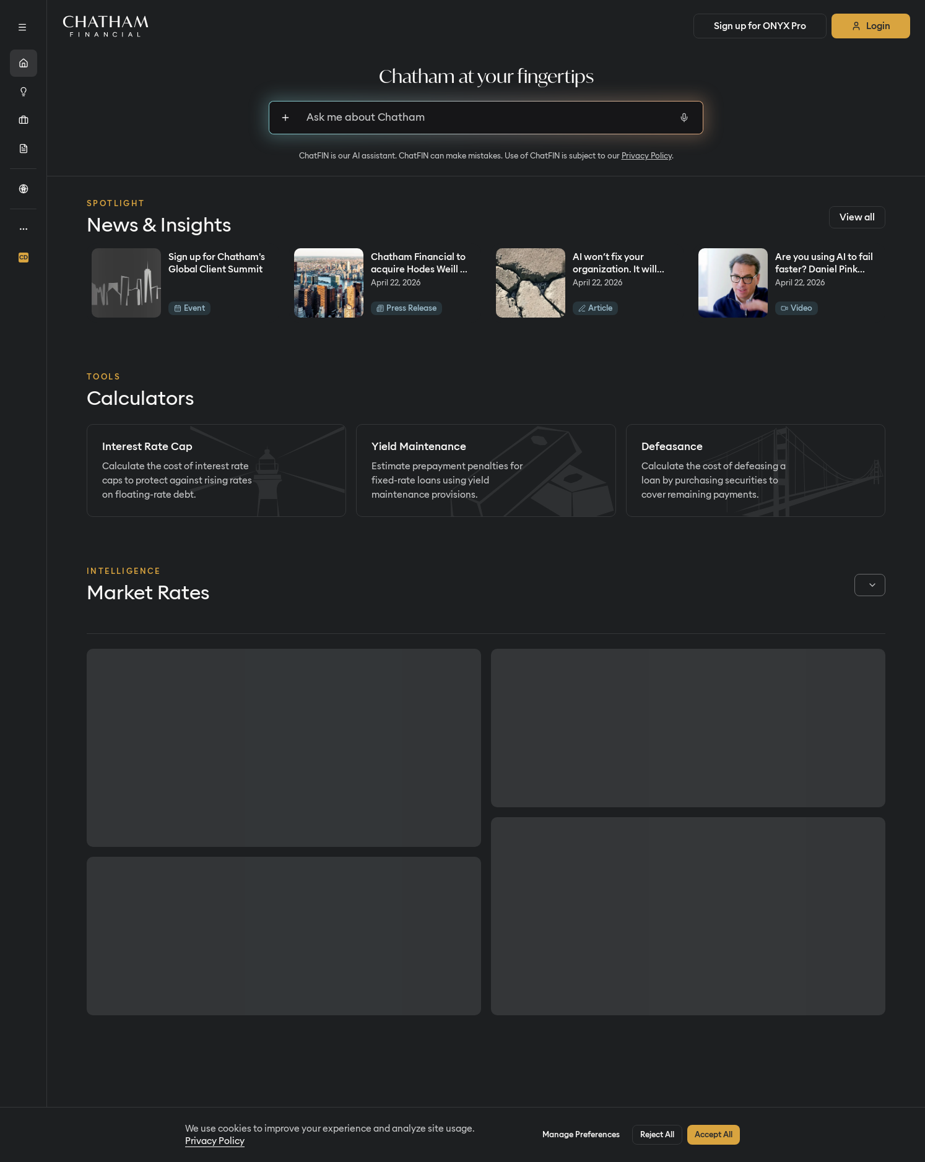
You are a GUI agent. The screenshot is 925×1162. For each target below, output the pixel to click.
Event (189, 308)
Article (595, 308)
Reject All (657, 1134)
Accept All (713, 1134)
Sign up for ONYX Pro (760, 26)
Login (870, 26)
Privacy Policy (647, 155)
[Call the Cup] (23, 188)
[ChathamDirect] (23, 257)
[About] (23, 229)
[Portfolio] (23, 120)
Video (796, 308)
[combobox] (869, 585)
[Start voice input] (684, 117)
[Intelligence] (23, 91)
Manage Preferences (581, 1134)
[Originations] (23, 148)
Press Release (406, 308)
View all (857, 217)
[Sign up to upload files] (285, 117)
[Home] (23, 63)
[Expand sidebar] (22, 27)
